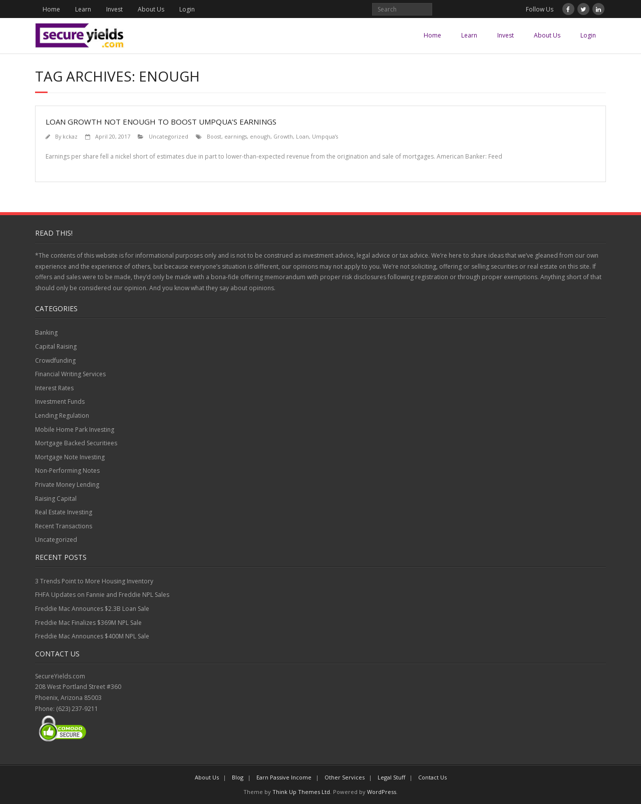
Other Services (345, 777)
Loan (302, 136)
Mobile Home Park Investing (74, 429)
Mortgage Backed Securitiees (76, 443)
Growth (283, 136)
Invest (114, 9)
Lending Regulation (62, 415)
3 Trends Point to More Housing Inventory (94, 581)
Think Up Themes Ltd (301, 791)
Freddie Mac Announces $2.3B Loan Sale (92, 608)
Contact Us (432, 777)
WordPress (381, 791)
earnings (235, 136)
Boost (214, 136)
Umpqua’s (325, 136)
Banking (46, 332)
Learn (83, 9)
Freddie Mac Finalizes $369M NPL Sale (88, 622)
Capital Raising (56, 346)
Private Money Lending (67, 484)
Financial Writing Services (70, 374)
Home (51, 9)
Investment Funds (60, 401)
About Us (151, 9)
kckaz (70, 136)
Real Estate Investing (63, 512)
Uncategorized (168, 136)
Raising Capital (56, 498)
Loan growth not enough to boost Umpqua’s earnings (161, 122)
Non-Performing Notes (67, 470)
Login (187, 9)
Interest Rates (54, 388)
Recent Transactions (63, 526)
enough (260, 136)
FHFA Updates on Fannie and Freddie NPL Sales (102, 594)
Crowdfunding (55, 360)
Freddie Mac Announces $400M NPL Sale (92, 636)
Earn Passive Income (283, 777)
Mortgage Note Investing (70, 457)
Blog (237, 777)
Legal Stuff (391, 777)
